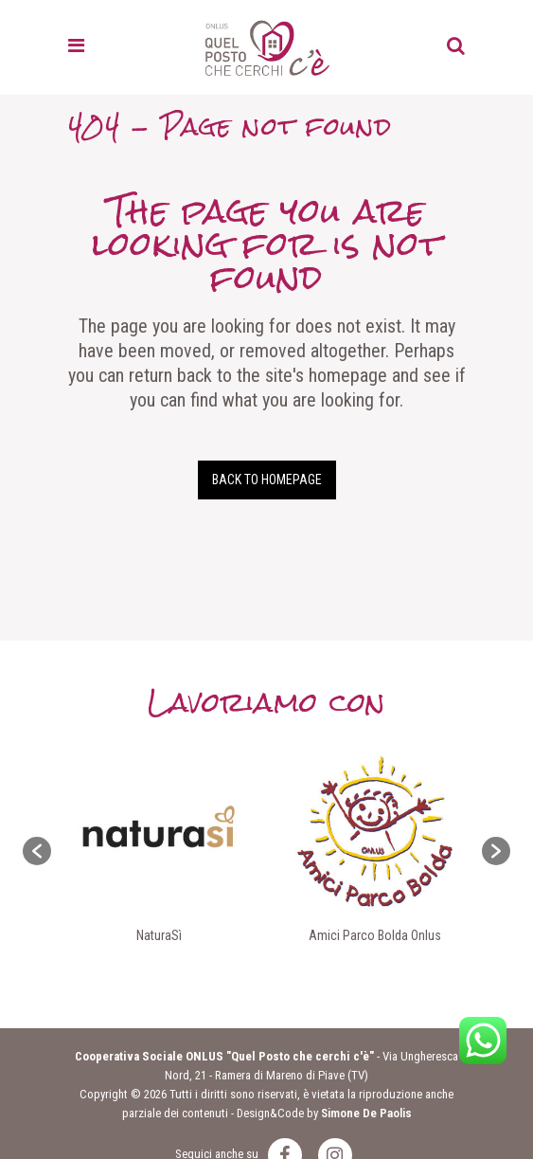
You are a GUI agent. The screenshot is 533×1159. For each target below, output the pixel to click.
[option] (159, 851)
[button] (37, 851)
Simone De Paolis (366, 1113)
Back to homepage (267, 479)
